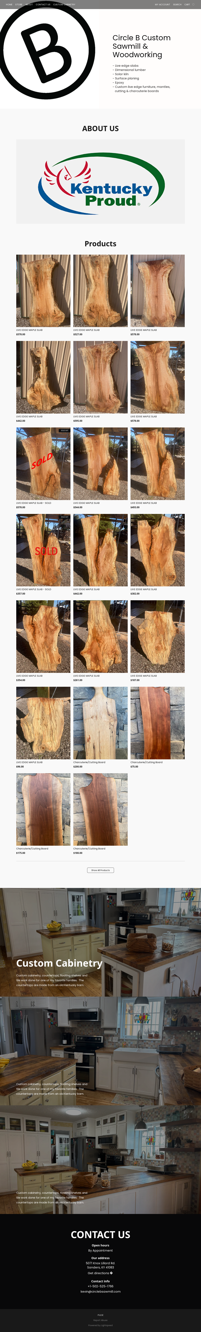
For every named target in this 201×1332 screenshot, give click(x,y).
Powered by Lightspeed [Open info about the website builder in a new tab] (100, 1325)
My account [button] (162, 4)
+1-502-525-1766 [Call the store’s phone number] (100, 1286)
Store (18, 4)
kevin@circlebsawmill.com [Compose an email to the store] (101, 1291)
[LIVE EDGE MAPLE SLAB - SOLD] (43, 468)
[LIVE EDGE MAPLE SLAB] (43, 295)
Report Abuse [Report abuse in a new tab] (100, 1320)
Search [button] (177, 4)
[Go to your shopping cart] (189, 4)
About (29, 4)
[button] (100, 870)
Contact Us (43, 4)
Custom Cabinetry (64, 4)
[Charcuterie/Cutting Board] (100, 727)
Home (9, 4)
